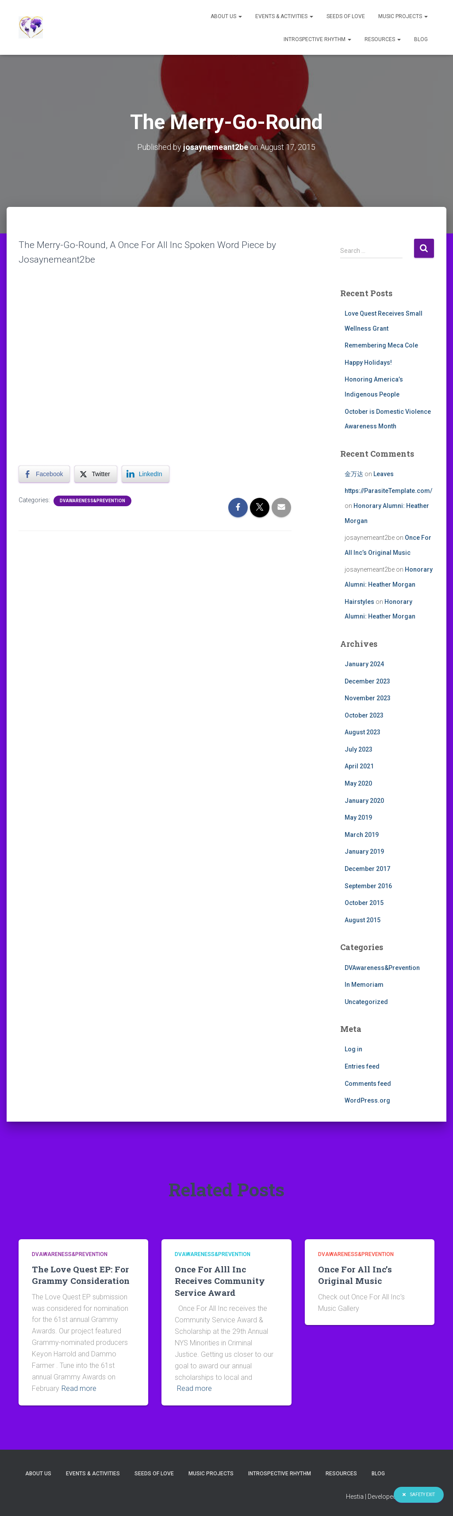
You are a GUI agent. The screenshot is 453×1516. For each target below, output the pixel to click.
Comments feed (368, 1083)
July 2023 (358, 749)
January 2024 (364, 664)
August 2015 (362, 920)
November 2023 (368, 698)
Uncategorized (366, 1001)
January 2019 (364, 851)
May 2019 (358, 817)
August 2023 (362, 732)
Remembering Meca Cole (381, 345)
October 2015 (364, 902)
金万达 (354, 473)
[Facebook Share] (44, 474)
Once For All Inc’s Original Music (355, 1275)
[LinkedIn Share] (145, 474)
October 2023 (364, 715)
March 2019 (362, 834)
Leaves (383, 473)
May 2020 (358, 783)
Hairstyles (359, 601)
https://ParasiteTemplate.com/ (388, 490)
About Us (226, 16)
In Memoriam (364, 984)
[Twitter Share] (95, 474)
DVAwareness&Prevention (92, 500)
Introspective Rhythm (317, 39)
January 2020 (364, 800)
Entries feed (362, 1066)
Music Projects (403, 16)
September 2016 (368, 886)
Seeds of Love (345, 16)
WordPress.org (367, 1100)
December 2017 (367, 868)
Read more (78, 1388)
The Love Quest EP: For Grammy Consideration (81, 1275)
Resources (383, 39)
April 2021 (359, 766)
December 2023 (367, 681)
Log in (353, 1049)
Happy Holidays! (368, 362)
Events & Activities (284, 16)
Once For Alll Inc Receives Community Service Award (220, 1281)
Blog (421, 39)
